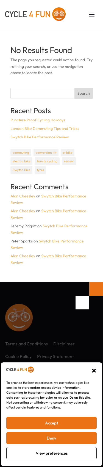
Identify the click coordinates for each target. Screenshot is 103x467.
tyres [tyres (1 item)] (40, 170)
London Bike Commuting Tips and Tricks (44, 128)
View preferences (52, 453)
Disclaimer (64, 343)
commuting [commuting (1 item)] (21, 152)
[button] (94, 370)
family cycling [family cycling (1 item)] (47, 161)
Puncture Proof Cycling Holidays (37, 120)
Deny (51, 438)
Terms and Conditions (26, 343)
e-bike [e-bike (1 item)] (67, 152)
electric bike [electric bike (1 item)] (21, 161)
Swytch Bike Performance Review (39, 137)
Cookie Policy (18, 356)
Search (83, 93)
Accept (51, 423)
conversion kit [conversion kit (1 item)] (46, 152)
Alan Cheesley (22, 196)
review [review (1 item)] (69, 161)
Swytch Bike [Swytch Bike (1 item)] (21, 170)
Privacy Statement (55, 356)
